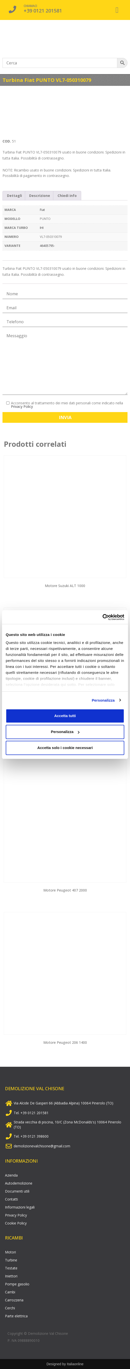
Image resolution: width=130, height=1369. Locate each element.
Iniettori (11, 1276)
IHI (42, 228)
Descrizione (39, 195)
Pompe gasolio (17, 1284)
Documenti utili (17, 1191)
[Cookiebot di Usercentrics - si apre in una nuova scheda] (102, 617)
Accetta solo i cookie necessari (65, 748)
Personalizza (103, 700)
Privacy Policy (22, 406)
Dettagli (14, 195)
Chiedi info (67, 195)
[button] (117, 10)
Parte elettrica (16, 1316)
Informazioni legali (20, 1207)
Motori (10, 1252)
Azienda (11, 1175)
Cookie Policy (16, 1223)
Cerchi (10, 1308)
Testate (11, 1268)
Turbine (11, 1260)
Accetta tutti (65, 716)
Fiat (42, 210)
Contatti (11, 1199)
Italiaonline (75, 1364)
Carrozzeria (14, 1300)
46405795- (47, 246)
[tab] (14, 195)
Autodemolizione (18, 1183)
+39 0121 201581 (43, 10)
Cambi (10, 1292)
